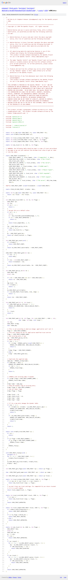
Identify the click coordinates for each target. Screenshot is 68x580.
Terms (19, 577)
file (36, 14)
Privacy (15, 577)
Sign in (64, 2)
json (65, 577)
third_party (13, 8)
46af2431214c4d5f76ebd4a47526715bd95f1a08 (18, 11)
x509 (46, 11)
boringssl (22, 8)
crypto (40, 11)
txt (61, 577)
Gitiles (10, 577)
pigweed (5, 8)
